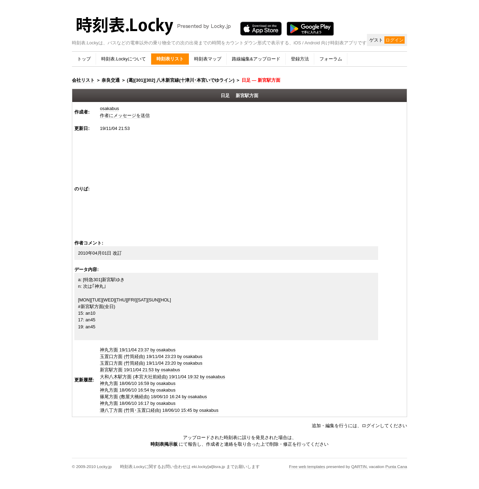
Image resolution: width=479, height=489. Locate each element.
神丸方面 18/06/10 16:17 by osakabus (137, 403)
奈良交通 (111, 80)
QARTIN (359, 466)
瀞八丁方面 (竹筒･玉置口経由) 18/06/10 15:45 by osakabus (159, 410)
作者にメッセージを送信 (125, 115)
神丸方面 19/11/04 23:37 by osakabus (137, 349)
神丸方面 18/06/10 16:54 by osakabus (137, 390)
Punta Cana (396, 466)
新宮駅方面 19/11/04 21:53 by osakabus (140, 369)
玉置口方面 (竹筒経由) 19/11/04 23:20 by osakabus (151, 363)
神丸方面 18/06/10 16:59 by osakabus (137, 383)
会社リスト (83, 80)
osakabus (109, 108)
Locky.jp (104, 466)
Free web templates (307, 466)
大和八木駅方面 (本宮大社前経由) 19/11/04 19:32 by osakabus (162, 376)
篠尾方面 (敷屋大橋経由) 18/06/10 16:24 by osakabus (153, 396)
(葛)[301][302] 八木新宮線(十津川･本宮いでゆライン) (180, 80)
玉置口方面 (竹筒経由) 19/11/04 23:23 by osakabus (151, 356)
